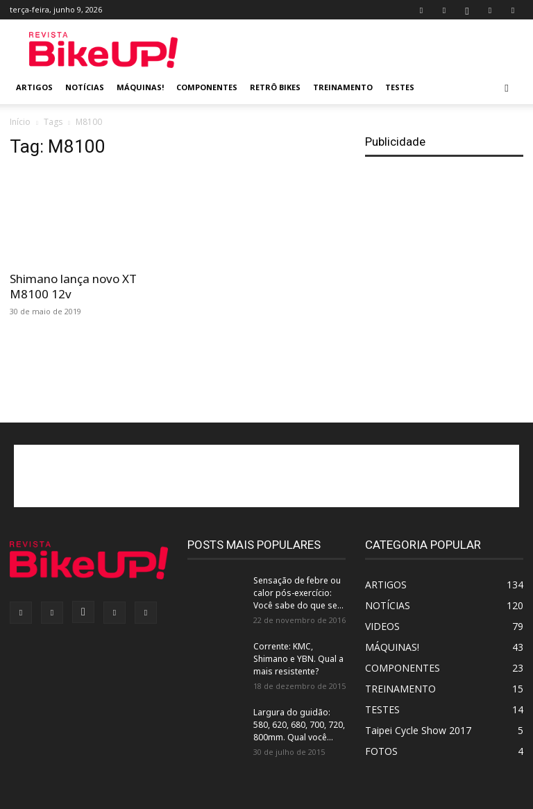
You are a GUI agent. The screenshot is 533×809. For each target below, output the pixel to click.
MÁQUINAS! (140, 87)
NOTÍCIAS (84, 87)
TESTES (399, 87)
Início (20, 122)
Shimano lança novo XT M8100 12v (73, 286)
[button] (506, 87)
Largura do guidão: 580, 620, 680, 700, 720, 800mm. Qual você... (299, 724)
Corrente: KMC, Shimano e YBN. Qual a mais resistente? (298, 658)
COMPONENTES (206, 87)
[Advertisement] (360, 50)
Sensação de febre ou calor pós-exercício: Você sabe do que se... (298, 592)
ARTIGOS (34, 87)
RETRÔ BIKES (275, 87)
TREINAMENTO (343, 87)
